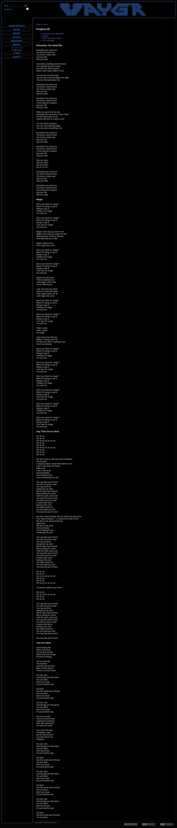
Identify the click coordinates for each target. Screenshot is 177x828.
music (17, 45)
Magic (45, 36)
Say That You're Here (52, 38)
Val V (55, 822)
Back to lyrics (42, 24)
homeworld (17, 26)
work (17, 33)
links (17, 53)
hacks (17, 37)
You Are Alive (48, 40)
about (17, 57)
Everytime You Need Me (53, 34)
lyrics (17, 50)
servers (17, 41)
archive (17, 48)
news (16, 30)
